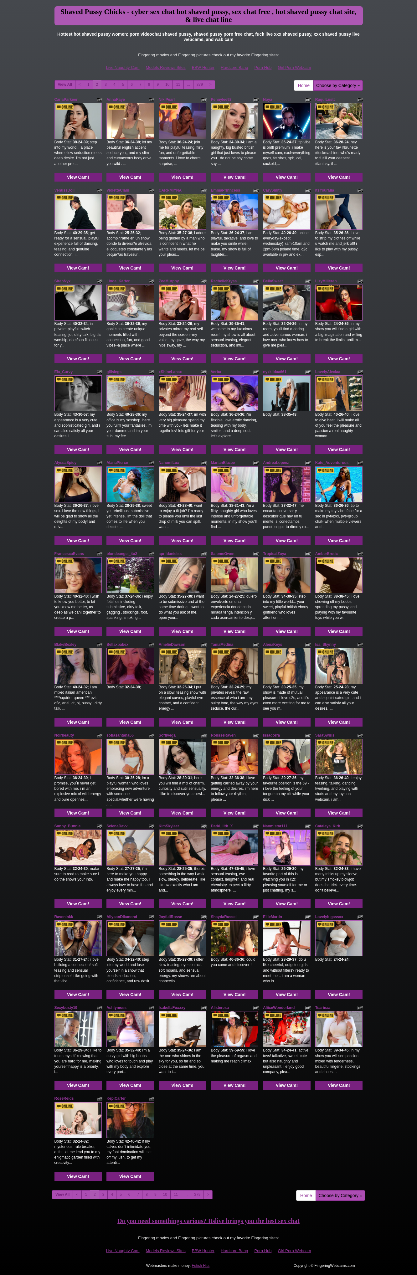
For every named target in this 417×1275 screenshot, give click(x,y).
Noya (267, 99)
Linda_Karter (118, 281)
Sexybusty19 (65, 1007)
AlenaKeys (272, 644)
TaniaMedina (222, 644)
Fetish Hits (201, 1265)
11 (178, 84)
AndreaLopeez (276, 462)
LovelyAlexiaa (327, 372)
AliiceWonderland (279, 1007)
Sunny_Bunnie (67, 826)
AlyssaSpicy (65, 462)
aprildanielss (170, 554)
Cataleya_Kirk (327, 826)
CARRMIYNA (170, 190)
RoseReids (64, 1098)
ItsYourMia (324, 190)
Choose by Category (338, 85)
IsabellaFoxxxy (172, 1007)
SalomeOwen (222, 554)
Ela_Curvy (63, 372)
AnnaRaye (115, 99)
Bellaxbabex (117, 644)
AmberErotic (326, 554)
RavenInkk (63, 917)
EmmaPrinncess (225, 190)
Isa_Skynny (325, 644)
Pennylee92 (221, 99)
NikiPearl (167, 99)
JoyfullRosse (170, 917)
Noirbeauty (64, 735)
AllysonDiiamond (121, 917)
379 (200, 84)
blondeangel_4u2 (121, 554)
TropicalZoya (274, 554)
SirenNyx (62, 281)
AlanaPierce (117, 462)
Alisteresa (220, 1007)
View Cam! (78, 177)
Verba (216, 372)
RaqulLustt (325, 99)
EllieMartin (272, 917)
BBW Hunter (203, 67)
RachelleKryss (224, 281)
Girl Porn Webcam (294, 67)
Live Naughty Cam (123, 67)
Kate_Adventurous (332, 462)
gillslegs (113, 372)
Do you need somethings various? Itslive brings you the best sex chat (208, 1220)
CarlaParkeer (66, 99)
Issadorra (271, 735)
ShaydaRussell (224, 917)
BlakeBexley (65, 644)
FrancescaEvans (69, 554)
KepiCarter (116, 1098)
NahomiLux (169, 462)
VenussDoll (64, 190)
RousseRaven (223, 735)
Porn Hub (262, 67)
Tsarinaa (322, 1007)
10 (167, 84)
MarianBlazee (223, 462)
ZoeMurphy (169, 281)
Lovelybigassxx (329, 917)
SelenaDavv (116, 826)
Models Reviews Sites (166, 67)
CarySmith (272, 190)
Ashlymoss (116, 1007)
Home (304, 85)
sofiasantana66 (120, 735)
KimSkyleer (169, 826)
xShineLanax (170, 372)
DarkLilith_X (222, 826)
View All (65, 84)
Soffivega (167, 735)
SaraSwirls (324, 735)
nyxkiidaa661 (274, 372)
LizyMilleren (326, 281)
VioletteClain (117, 190)
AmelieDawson (172, 644)
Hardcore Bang (234, 67)
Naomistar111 (275, 826)
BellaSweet (273, 281)
